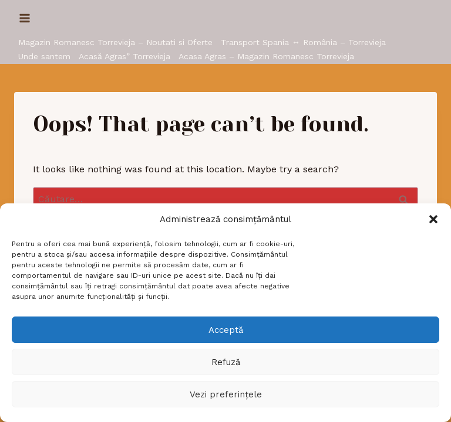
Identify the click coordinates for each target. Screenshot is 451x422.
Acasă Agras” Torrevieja (124, 56)
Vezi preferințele (226, 394)
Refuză (225, 362)
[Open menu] (25, 18)
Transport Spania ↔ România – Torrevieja (303, 42)
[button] (433, 219)
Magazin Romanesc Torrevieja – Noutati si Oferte (115, 42)
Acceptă (225, 330)
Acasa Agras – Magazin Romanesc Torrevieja (266, 56)
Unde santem (44, 56)
